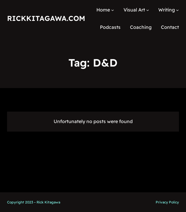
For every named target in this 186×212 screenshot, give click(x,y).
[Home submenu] (112, 10)
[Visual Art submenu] (147, 10)
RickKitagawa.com (46, 18)
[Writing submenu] (177, 10)
